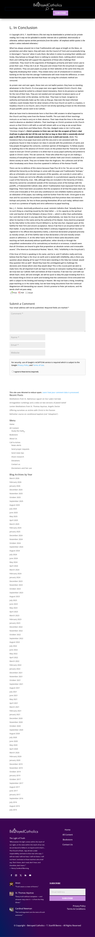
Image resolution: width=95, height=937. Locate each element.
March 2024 (14, 570)
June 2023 (14, 604)
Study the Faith (17, 431)
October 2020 (15, 726)
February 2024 (15, 573)
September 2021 (16, 684)
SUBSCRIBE (60, 13)
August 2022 (15, 642)
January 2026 (15, 486)
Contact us (15, 464)
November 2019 (16, 768)
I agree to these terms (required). (25, 372)
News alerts (16, 445)
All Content (14, 428)
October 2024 (15, 543)
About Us (13, 438)
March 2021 (14, 707)
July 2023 (13, 600)
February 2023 (15, 619)
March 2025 (14, 524)
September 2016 (16, 798)
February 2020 (15, 756)
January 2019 (15, 775)
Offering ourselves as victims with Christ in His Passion (32, 410)
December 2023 (16, 581)
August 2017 (15, 787)
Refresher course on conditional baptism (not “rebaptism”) (34, 414)
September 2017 (16, 783)
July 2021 (13, 692)
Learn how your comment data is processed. (60, 392)
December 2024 (16, 535)
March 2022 (14, 661)
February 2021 (15, 711)
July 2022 (13, 646)
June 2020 (14, 741)
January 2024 (15, 577)
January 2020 (15, 760)
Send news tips (17, 453)
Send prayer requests (20, 449)
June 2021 (14, 695)
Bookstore (14, 435)
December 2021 (16, 672)
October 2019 (15, 771)
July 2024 (13, 554)
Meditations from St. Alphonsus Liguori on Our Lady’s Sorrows (35, 399)
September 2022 (16, 638)
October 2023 (15, 589)
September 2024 (16, 547)
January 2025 (15, 531)
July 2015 (13, 810)
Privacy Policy (23, 365)
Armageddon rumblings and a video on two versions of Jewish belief (38, 403)
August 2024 (15, 550)
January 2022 (15, 669)
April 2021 (14, 703)
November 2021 (16, 676)
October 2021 (15, 680)
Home (12, 424)
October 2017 (15, 779)
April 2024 (14, 566)
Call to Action (15, 442)
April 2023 (14, 611)
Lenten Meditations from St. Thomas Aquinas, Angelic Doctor (35, 406)
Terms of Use (38, 365)
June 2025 (14, 512)
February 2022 (15, 665)
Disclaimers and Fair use (21, 468)
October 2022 (15, 634)
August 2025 (15, 505)
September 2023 (16, 592)
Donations (15, 460)
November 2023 (16, 585)
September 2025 (16, 501)
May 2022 (13, 653)
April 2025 (14, 520)
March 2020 (14, 752)
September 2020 (16, 730)
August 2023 (15, 596)
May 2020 (13, 745)
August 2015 (15, 806)
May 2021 (13, 699)
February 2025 (15, 528)
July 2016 (13, 802)
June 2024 (14, 558)
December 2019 (16, 764)
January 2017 (15, 794)
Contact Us (67, 844)
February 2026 (15, 482)
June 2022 (14, 650)
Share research (17, 457)
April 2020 (14, 749)
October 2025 (15, 497)
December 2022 (16, 627)
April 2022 (14, 657)
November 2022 (16, 631)
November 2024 (16, 539)
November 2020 (16, 722)
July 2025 (13, 509)
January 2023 (15, 623)
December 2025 (16, 489)
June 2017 (14, 791)
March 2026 (14, 478)
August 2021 (15, 688)
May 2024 (13, 562)
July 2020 (13, 737)
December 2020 (16, 718)
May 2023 (13, 608)
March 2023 (14, 615)
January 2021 (15, 714)
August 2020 (15, 733)
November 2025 (16, 493)
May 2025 (13, 516)
